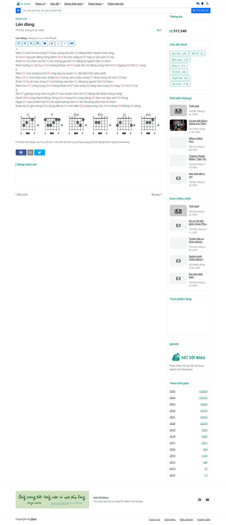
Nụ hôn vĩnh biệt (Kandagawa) (196, 276)
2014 (189, 462)
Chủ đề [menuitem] (54, 3)
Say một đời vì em (197, 175)
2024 (189, 398)
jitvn (33, 519)
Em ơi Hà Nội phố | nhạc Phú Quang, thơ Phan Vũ (197, 223)
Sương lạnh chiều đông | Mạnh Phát (196, 258)
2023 (189, 404)
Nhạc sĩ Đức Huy (196, 140)
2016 (189, 449)
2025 (189, 391)
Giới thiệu (170, 519)
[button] (207, 3)
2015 (189, 456)
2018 (189, 436)
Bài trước (22, 194)
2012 (189, 475)
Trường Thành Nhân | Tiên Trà (197, 158)
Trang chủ (21, 18)
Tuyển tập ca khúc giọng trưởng (196, 240)
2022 (189, 411)
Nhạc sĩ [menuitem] (40, 3)
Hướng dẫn (203, 519)
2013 (189, 469)
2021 (189, 417)
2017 (189, 443)
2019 (189, 430)
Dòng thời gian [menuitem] (74, 3)
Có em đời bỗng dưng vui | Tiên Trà (198, 122)
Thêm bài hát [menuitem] (115, 3)
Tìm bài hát (201, 10)
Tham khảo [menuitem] (95, 3)
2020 (189, 424)
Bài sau (155, 194)
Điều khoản (186, 519)
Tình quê (194, 106)
